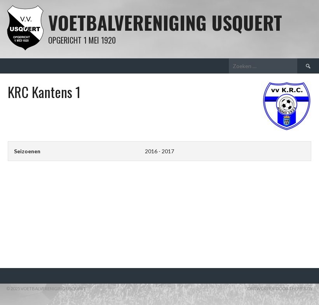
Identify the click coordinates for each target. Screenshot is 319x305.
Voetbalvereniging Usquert (165, 22)
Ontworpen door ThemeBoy (280, 288)
